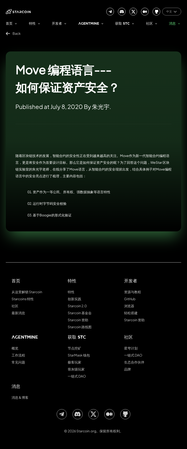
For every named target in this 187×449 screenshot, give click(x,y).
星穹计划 (131, 348)
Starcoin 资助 (78, 320)
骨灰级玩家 (76, 369)
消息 (172, 24)
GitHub (129, 299)
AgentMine (88, 24)
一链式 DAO (77, 376)
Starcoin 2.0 (77, 306)
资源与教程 (132, 292)
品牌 (127, 369)
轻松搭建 (131, 313)
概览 (15, 348)
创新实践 (74, 299)
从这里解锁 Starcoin (27, 292)
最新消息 (18, 313)
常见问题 (18, 362)
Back (13, 33)
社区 (149, 24)
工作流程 (18, 355)
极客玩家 (74, 362)
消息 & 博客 (20, 397)
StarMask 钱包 (79, 355)
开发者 (57, 24)
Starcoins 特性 (23, 299)
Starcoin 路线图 (80, 327)
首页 (9, 24)
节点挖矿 (74, 348)
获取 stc (122, 24)
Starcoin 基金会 (80, 313)
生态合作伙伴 (134, 362)
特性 (32, 24)
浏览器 (129, 306)
